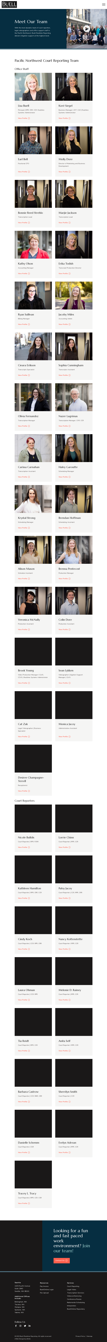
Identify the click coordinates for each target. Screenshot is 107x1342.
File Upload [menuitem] (44, 1293)
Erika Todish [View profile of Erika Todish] (66, 263)
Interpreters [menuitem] (71, 1306)
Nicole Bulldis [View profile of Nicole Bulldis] (26, 837)
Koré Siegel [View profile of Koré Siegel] (65, 105)
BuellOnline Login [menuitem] (47, 1290)
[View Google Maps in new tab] (22, 1288)
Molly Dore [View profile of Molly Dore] (65, 159)
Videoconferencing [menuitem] (74, 1296)
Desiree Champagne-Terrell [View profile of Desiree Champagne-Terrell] (31, 779)
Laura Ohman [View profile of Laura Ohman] (26, 990)
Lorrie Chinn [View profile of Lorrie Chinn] (66, 837)
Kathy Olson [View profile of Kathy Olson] (25, 263)
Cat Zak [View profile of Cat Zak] (23, 724)
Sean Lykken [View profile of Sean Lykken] (66, 670)
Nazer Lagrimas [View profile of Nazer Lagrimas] (68, 416)
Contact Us (59, 1261)
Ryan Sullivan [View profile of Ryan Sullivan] (26, 314)
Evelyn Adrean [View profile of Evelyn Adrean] (67, 1142)
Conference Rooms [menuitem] (74, 1299)
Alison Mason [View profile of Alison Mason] (26, 568)
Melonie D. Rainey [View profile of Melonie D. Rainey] (70, 990)
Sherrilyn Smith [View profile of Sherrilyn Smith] (68, 1091)
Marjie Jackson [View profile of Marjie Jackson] (68, 213)
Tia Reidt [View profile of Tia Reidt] (23, 1041)
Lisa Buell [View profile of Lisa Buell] (23, 105)
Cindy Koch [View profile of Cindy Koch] (25, 939)
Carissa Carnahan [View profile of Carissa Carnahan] (28, 467)
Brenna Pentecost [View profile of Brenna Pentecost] (69, 568)
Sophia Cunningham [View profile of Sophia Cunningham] (71, 365)
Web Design (19, 1339)
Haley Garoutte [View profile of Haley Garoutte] (68, 467)
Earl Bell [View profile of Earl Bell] (23, 159)
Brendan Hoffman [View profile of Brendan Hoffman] (70, 518)
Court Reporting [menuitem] (73, 1286)
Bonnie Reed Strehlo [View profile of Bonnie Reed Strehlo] (30, 213)
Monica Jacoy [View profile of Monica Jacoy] (67, 724)
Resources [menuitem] (44, 1283)
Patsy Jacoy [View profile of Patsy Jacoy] (65, 888)
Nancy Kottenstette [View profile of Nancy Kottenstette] (70, 939)
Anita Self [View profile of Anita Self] (64, 1041)
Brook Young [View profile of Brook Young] (26, 670)
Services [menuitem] (70, 1283)
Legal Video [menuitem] (71, 1290)
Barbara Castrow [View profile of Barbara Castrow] (28, 1091)
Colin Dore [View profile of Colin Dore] (65, 619)
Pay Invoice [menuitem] (44, 1286)
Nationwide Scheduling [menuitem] (76, 1302)
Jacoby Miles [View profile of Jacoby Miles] (66, 314)
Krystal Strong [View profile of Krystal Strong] (26, 518)
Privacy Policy (80, 1336)
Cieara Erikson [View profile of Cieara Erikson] (27, 365)
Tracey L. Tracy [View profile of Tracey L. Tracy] (27, 1193)
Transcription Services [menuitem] (75, 1293)
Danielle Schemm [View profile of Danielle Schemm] (28, 1142)
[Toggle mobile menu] (103, 4)
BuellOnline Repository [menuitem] (76, 1309)
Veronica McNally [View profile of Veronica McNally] (29, 619)
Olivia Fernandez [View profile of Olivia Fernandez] (28, 416)
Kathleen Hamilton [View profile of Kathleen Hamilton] (29, 888)
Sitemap (89, 1336)
